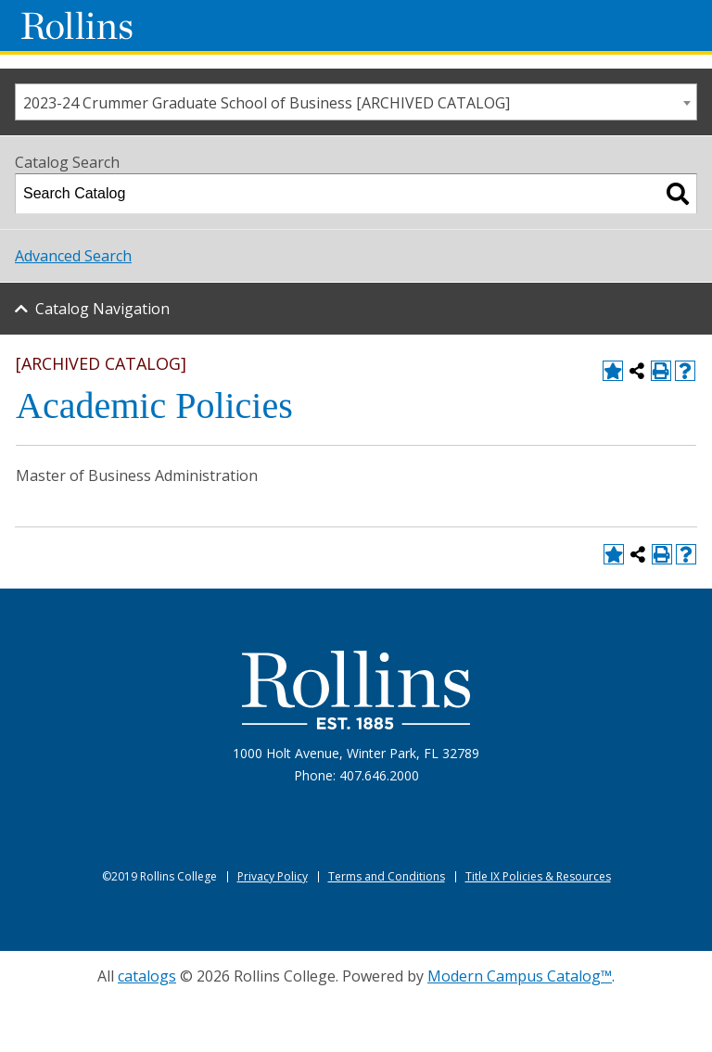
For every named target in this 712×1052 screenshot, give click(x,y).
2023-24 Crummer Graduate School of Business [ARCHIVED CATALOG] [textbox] (266, 103)
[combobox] (356, 101)
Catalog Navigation (102, 308)
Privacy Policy (272, 876)
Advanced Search (73, 256)
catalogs (147, 976)
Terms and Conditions (386, 876)
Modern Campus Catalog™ (519, 976)
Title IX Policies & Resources (538, 876)
